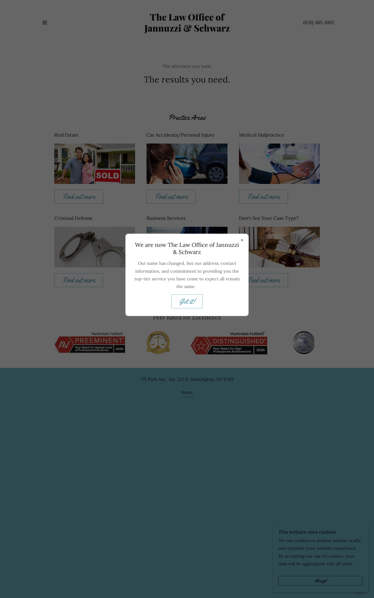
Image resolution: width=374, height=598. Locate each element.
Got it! (187, 301)
